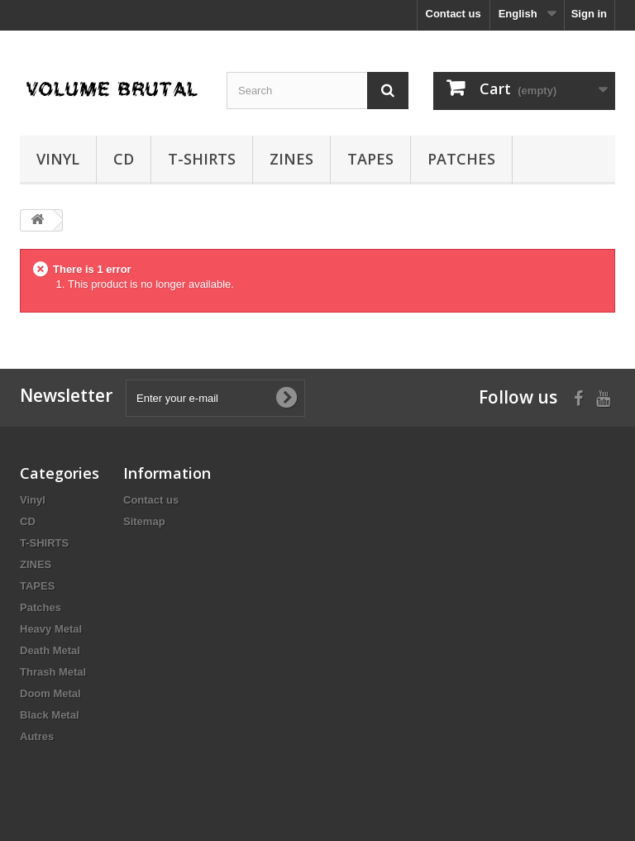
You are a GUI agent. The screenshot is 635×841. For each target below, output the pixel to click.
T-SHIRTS (202, 159)
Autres (37, 736)
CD (123, 159)
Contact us (453, 13)
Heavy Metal (51, 629)
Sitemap (144, 521)
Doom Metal (50, 693)
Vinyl (57, 159)
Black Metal (49, 715)
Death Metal (50, 650)
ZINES (291, 159)
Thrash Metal (53, 672)
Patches (461, 159)
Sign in (589, 13)
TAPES (370, 159)
